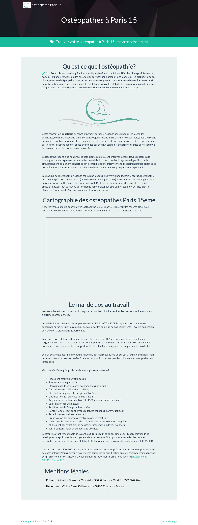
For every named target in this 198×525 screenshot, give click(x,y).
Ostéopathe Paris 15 (42, 5)
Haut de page (169, 521)
